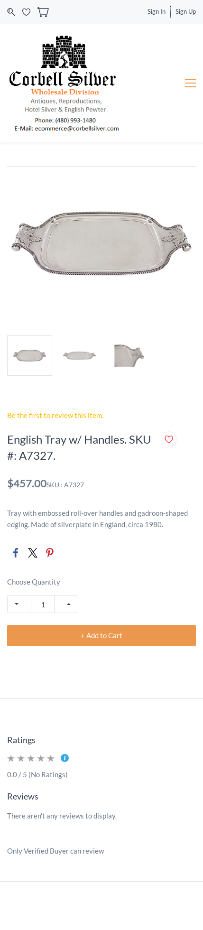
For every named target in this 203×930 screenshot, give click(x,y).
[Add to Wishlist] (169, 439)
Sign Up (185, 11)
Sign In (157, 11)
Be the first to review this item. (55, 415)
